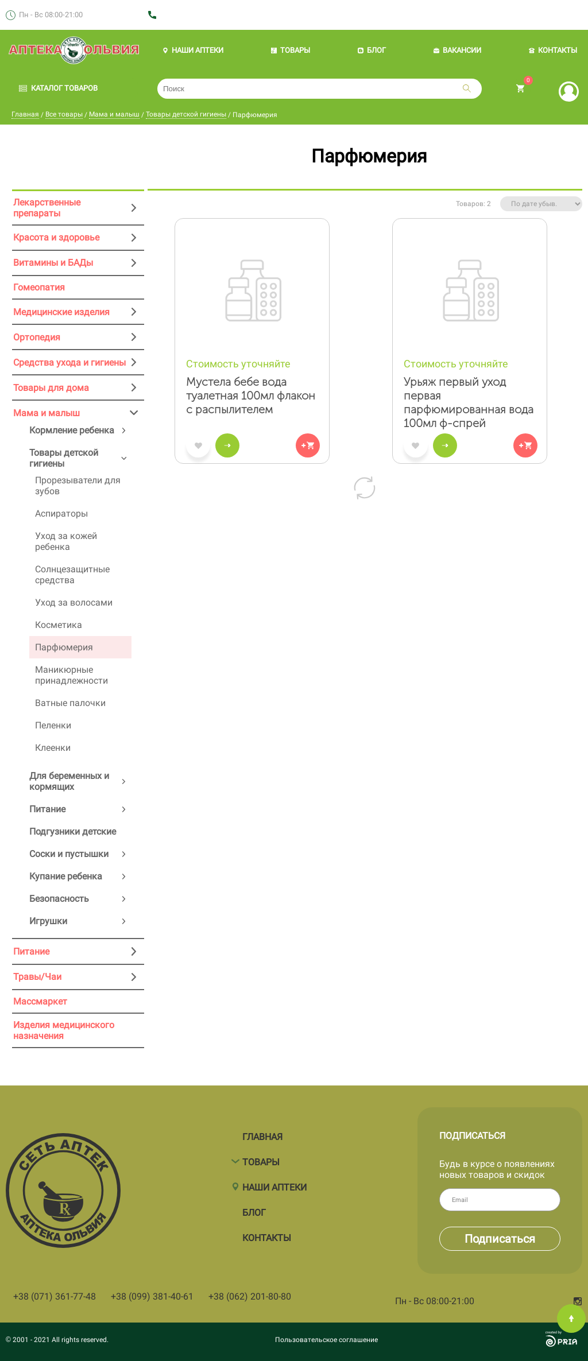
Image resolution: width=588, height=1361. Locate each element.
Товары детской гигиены (186, 114)
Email (535, 1199)
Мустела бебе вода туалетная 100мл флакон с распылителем (250, 395)
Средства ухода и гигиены (69, 362)
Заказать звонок (485, 15)
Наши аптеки (274, 1182)
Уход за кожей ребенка (66, 541)
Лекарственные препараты (46, 208)
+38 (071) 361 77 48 (192, 15)
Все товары (64, 114)
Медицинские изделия (61, 312)
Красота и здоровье (56, 237)
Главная (25, 114)
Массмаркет (40, 1001)
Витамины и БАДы (53, 262)
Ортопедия (36, 337)
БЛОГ (372, 50)
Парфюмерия (64, 647)
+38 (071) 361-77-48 (54, 1296)
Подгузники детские (72, 831)
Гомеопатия (39, 287)
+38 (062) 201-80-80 (249, 1296)
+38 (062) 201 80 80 (272, 15)
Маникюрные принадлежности (71, 675)
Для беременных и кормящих (69, 781)
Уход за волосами (74, 602)
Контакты (266, 1232)
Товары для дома (51, 387)
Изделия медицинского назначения (63, 1030)
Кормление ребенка (71, 430)
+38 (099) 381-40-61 (152, 1296)
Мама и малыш (114, 114)
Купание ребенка (65, 876)
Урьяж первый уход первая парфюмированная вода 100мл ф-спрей (468, 402)
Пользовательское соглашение (326, 1340)
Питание (47, 809)
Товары (261, 1156)
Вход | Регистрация (569, 92)
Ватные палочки (70, 702)
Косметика (58, 624)
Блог (254, 1207)
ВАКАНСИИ (457, 50)
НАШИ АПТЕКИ (193, 50)
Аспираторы (61, 513)
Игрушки (48, 921)
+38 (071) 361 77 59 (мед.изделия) (379, 15)
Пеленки (53, 725)
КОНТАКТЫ (553, 50)
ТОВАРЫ (290, 50)
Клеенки (53, 747)
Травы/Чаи (37, 976)
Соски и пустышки (69, 853)
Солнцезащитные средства (72, 574)
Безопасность (59, 898)
